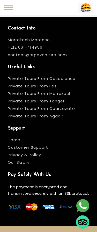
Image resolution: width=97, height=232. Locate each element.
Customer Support (28, 147)
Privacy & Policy (24, 155)
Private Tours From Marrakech (40, 93)
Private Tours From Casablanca (42, 78)
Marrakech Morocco (29, 39)
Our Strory (18, 162)
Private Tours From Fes (32, 86)
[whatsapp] (82, 206)
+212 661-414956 (25, 47)
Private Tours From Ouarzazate (41, 108)
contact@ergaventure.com (37, 54)
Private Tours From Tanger (36, 101)
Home (14, 140)
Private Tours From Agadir (35, 116)
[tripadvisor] (82, 222)
